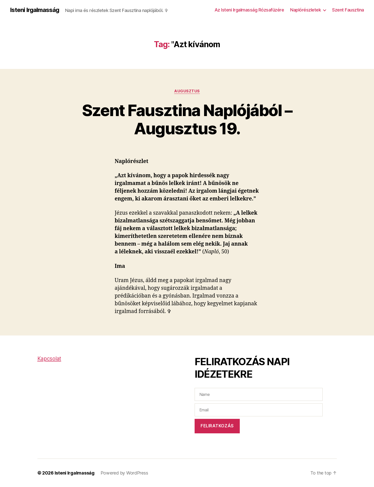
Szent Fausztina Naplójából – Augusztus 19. (187, 119)
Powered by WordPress (124, 473)
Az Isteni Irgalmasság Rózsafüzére (249, 9)
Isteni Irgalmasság (34, 10)
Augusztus (187, 91)
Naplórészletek (305, 9)
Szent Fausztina (348, 9)
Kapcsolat (49, 358)
